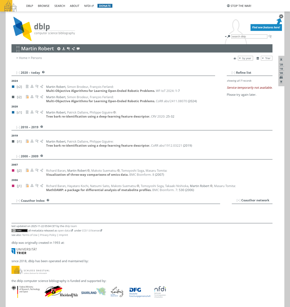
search (59, 6)
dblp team (71, 226)
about (74, 6)
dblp (29, 6)
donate (105, 6)
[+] (238, 200)
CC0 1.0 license (90, 230)
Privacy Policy (48, 235)
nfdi (87, 6)
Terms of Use (29, 235)
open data (64, 230)
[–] (233, 72)
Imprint (63, 235)
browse (44, 6)
